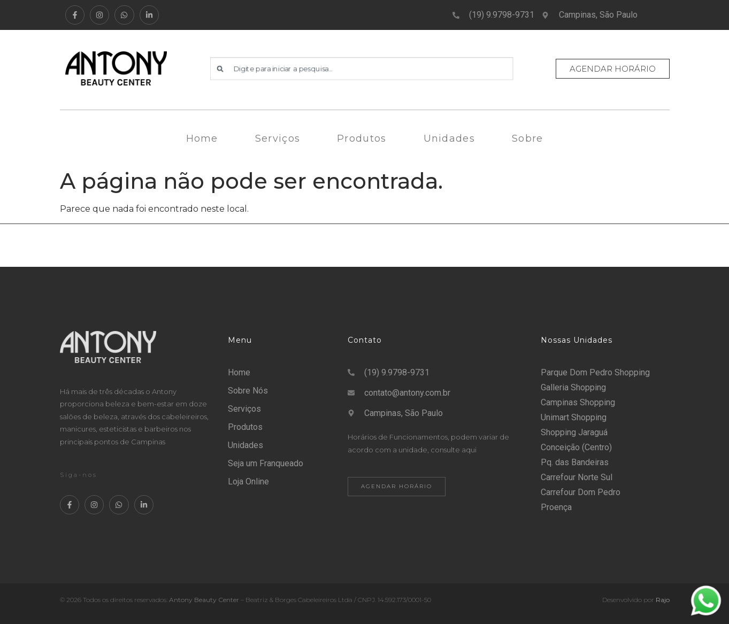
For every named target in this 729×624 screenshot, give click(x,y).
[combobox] (361, 68)
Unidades (449, 138)
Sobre (527, 138)
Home (202, 138)
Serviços (277, 138)
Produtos (361, 138)
